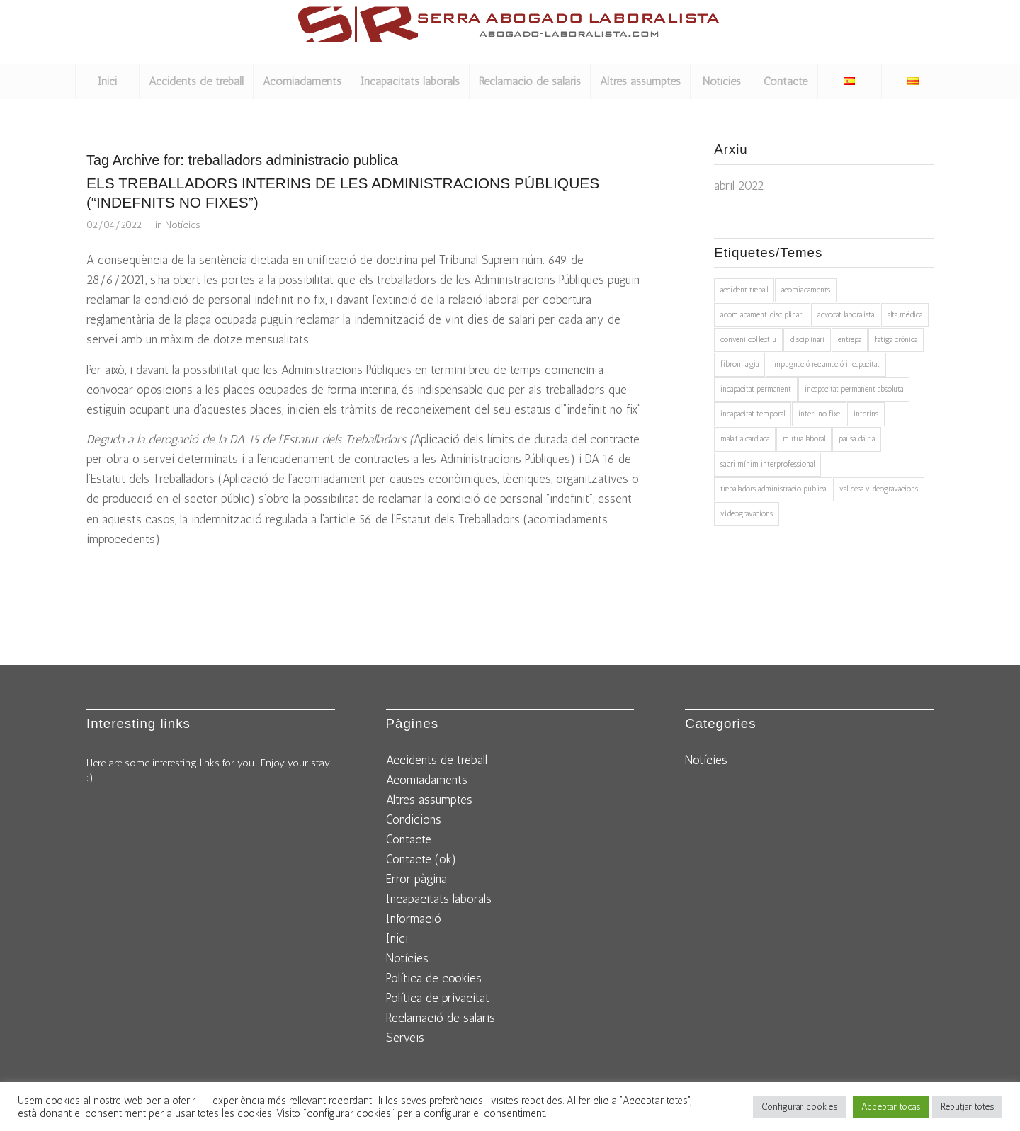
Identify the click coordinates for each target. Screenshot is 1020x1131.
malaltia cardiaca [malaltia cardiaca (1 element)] (744, 438)
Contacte (408, 839)
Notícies (182, 224)
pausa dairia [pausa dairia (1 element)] (857, 438)
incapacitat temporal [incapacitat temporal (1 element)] (752, 414)
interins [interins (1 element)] (866, 414)
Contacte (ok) (421, 859)
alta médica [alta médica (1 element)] (905, 314)
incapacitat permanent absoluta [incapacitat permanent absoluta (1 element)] (854, 389)
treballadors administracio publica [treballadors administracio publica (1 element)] (773, 489)
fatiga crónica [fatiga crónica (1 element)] (896, 339)
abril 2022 (739, 185)
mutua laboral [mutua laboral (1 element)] (804, 438)
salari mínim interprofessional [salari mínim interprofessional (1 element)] (767, 464)
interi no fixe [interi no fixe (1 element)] (819, 414)
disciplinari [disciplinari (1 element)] (807, 339)
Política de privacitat (437, 998)
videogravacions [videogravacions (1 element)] (746, 513)
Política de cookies (434, 978)
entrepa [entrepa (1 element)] (849, 339)
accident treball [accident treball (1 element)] (744, 290)
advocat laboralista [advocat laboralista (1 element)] (845, 314)
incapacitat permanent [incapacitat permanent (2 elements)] (755, 389)
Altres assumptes (429, 799)
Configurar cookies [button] (799, 1106)
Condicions (413, 819)
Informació (413, 918)
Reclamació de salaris (440, 1018)
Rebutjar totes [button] (967, 1106)
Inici (397, 938)
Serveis (405, 1037)
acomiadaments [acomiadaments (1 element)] (805, 290)
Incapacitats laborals (439, 899)
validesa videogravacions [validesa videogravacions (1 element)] (878, 489)
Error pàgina (416, 879)
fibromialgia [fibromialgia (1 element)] (739, 364)
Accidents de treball (436, 760)
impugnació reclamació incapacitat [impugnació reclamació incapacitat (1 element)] (826, 364)
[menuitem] (107, 81)
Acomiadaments (427, 780)
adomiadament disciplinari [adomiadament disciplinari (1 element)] (762, 314)
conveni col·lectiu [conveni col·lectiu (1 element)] (748, 339)
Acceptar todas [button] (890, 1106)
